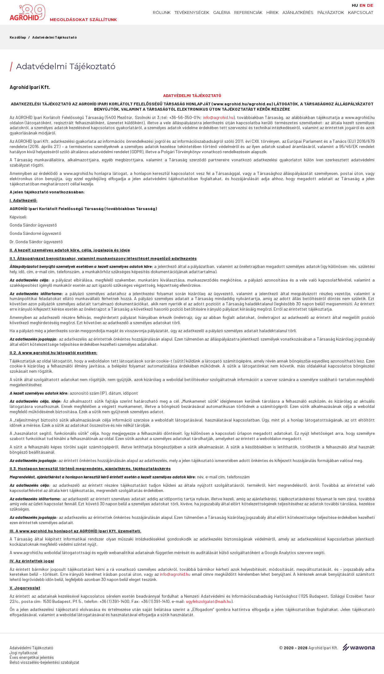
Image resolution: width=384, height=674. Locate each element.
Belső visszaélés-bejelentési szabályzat (44, 662)
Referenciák (248, 12)
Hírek (272, 12)
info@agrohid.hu (218, 117)
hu (355, 5)
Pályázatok (330, 12)
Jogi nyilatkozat (23, 652)
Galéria (221, 12)
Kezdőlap (18, 37)
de (370, 5)
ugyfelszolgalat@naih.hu (208, 601)
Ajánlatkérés (298, 12)
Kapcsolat (360, 12)
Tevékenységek (192, 12)
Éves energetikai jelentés (32, 657)
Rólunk (161, 12)
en (362, 5)
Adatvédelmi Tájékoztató (54, 37)
